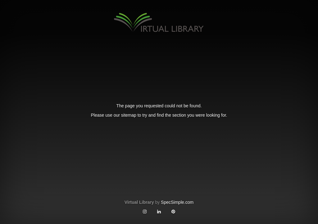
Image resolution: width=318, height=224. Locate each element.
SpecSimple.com (177, 202)
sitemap (128, 115)
